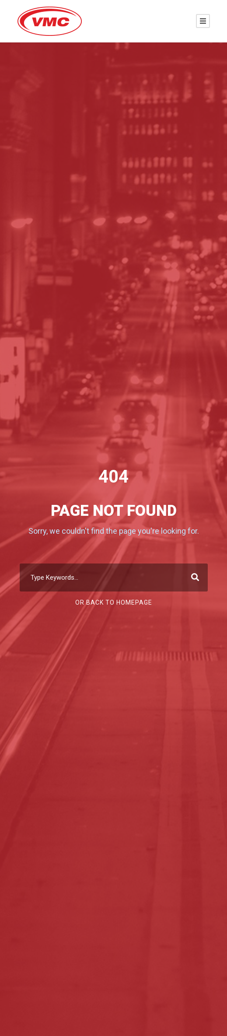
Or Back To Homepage (113, 602)
